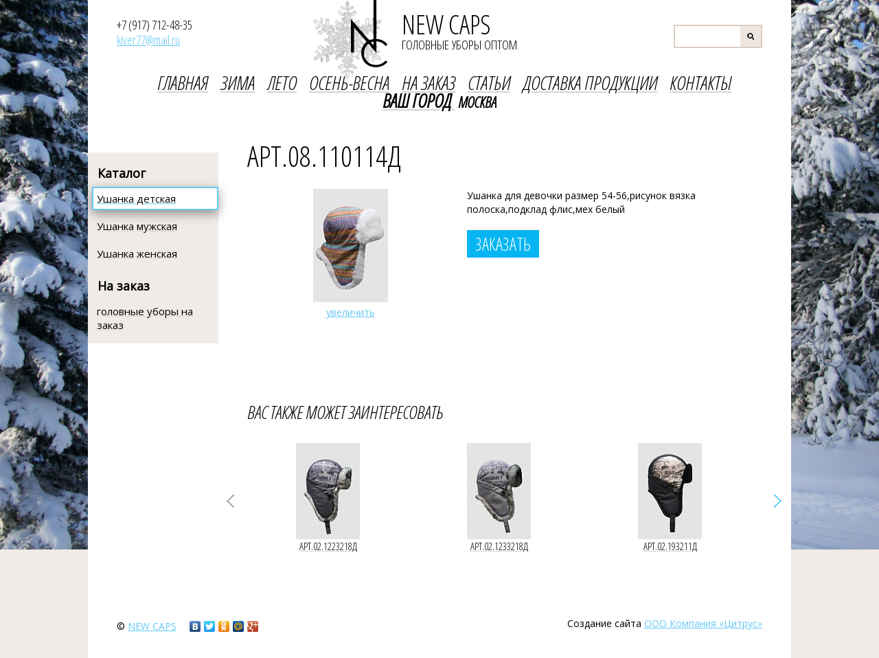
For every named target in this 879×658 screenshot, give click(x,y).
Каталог (122, 173)
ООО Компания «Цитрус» (703, 623)
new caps (152, 626)
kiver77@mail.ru (148, 40)
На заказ (124, 285)
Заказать (503, 244)
